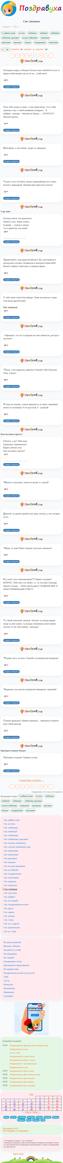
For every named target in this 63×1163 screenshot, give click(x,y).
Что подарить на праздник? (16, 1130)
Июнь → (37, 1112)
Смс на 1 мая (10, 931)
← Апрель (27, 1112)
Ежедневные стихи (13, 961)
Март (29, 1120)
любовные (32, 33)
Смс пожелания (11, 877)
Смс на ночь (9, 824)
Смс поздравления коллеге (16, 904)
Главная (6, 26)
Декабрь (47, 1117)
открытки (17, 49)
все (5, 49)
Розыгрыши (9, 988)
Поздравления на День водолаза (22, 1078)
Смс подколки (10, 885)
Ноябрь (39, 1117)
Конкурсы (8, 984)
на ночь (22, 33)
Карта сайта (18, 1154)
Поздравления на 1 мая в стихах (22, 1056)
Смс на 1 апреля (11, 923)
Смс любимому (11, 835)
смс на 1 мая (15, 1053)
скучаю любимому (29, 38)
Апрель (36, 1120)
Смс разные (9, 916)
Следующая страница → (31, 780)
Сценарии (8, 996)
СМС (6, 976)
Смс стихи (9, 920)
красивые (17, 42)
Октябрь (31, 1117)
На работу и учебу (12, 950)
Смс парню (9, 912)
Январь (55, 1117)
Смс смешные (10, 889)
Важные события (12, 946)
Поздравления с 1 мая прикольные (23, 1064)
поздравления (39, 42)
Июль (6, 1117)
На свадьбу (9, 957)
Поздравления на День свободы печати (25, 1075)
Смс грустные (10, 893)
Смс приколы (10, 881)
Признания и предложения (16, 965)
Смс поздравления (12, 873)
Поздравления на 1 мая (19, 1049)
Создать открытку (11, 87)
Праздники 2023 (10, 1128)
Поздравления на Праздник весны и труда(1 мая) (29, 1045)
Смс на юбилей (11, 870)
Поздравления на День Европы (22, 1082)
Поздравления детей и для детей (19, 973)
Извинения (9, 992)
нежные (28, 42)
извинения (45, 38)
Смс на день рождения (14, 866)
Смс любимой (10, 831)
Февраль (21, 1120)
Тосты (6, 980)
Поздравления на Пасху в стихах (22, 1060)
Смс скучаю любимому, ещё (17, 847)
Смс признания (11, 854)
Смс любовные (11, 827)
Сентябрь (21, 1117)
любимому (55, 33)
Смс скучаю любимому (15, 843)
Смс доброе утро (12, 820)
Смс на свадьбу (11, 900)
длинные (29, 49)
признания (6, 42)
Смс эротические (12, 927)
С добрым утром (8, 33)
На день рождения (12, 942)
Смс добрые (9, 896)
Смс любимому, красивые (16, 839)
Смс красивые (10, 858)
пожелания (53, 42)
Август (13, 1117)
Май (31, 1094)
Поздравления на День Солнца (22, 1071)
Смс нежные (10, 862)
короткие (42, 49)
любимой (43, 33)
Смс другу (8, 908)
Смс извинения (11, 850)
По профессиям (11, 969)
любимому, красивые (10, 38)
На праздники (10, 953)
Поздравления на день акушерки (22, 1086)
